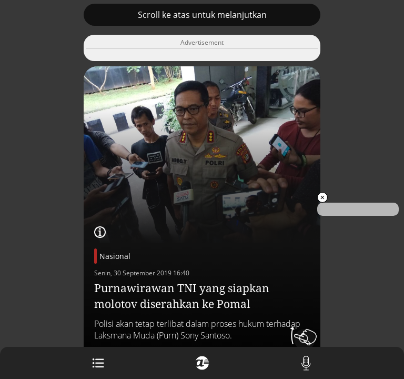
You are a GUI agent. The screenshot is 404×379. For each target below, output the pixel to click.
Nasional (114, 256)
